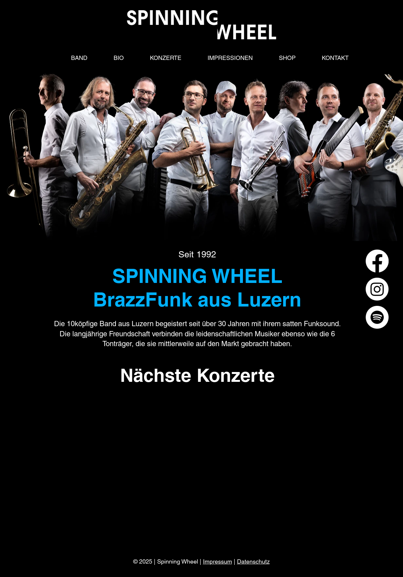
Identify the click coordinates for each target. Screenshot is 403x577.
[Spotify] (377, 317)
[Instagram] (377, 289)
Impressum (217, 561)
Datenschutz (253, 561)
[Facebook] (377, 261)
